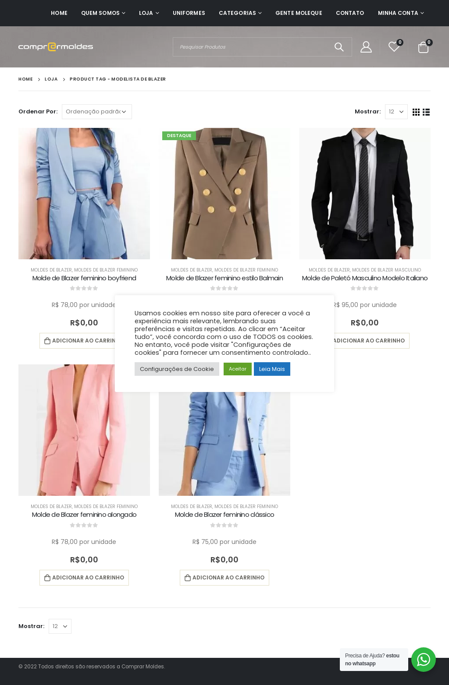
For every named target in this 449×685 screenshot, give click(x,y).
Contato (350, 13)
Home (59, 13)
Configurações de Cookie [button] (177, 369)
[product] (84, 193)
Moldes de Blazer (51, 270)
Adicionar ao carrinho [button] (88, 340)
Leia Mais (272, 369)
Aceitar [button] (237, 368)
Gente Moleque (298, 13)
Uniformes (189, 13)
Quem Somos (100, 13)
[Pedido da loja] (97, 111)
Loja (146, 13)
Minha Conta (398, 13)
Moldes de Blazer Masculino (386, 270)
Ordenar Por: (37, 111)
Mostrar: (368, 111)
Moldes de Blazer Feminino (106, 270)
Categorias (237, 13)
